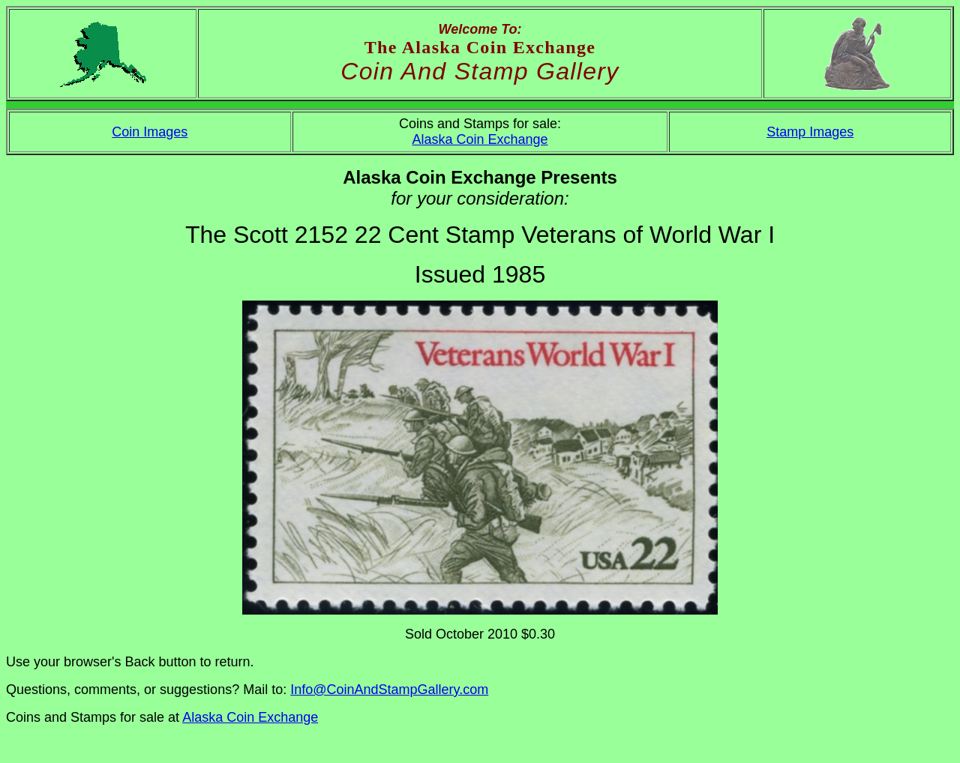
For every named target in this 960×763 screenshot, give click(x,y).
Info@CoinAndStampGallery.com (389, 689)
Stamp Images (810, 131)
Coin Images (150, 131)
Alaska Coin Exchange (480, 139)
